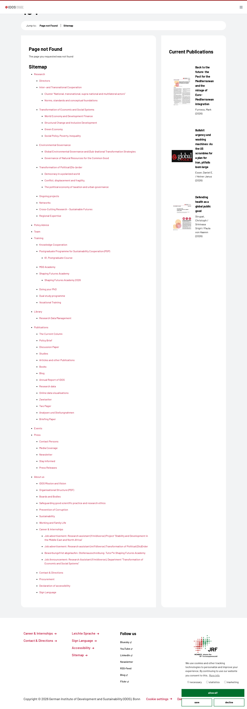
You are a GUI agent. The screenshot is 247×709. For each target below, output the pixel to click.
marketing (231, 682)
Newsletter (126, 661)
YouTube (126, 648)
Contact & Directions (40, 640)
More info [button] (214, 675)
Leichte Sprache (85, 633)
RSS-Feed (125, 668)
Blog (124, 674)
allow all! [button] (213, 692)
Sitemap (68, 25)
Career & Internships (40, 633)
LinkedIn (126, 655)
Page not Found (49, 25)
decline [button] (229, 702)
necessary (194, 682)
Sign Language (84, 640)
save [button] (196, 702)
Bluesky (126, 642)
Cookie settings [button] (159, 699)
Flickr (124, 681)
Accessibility (83, 648)
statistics (213, 682)
